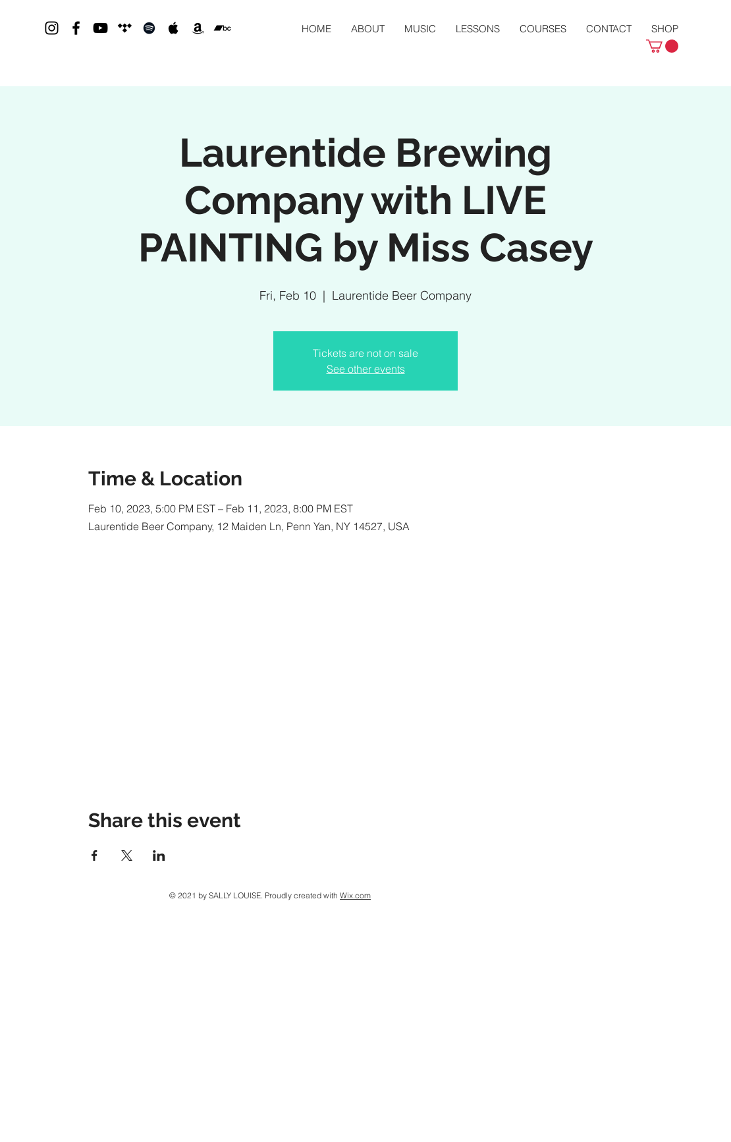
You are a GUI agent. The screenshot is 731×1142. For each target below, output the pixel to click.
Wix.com (355, 895)
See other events (366, 368)
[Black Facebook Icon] (76, 28)
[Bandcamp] (222, 28)
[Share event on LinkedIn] (159, 855)
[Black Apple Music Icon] (173, 28)
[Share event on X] (127, 855)
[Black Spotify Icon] (149, 28)
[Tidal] (125, 28)
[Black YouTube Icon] (100, 28)
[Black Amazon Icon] (198, 28)
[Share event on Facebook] (94, 855)
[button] (662, 46)
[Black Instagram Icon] (52, 28)
